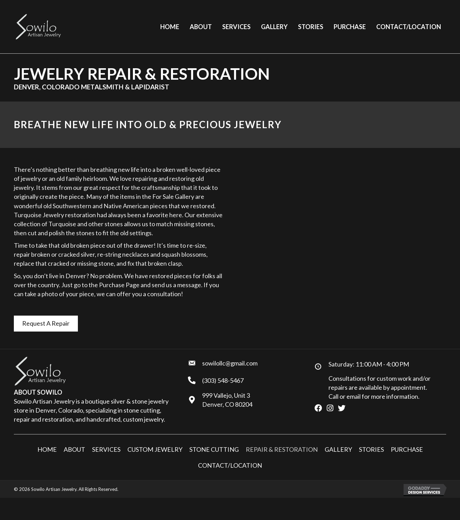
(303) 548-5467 (223, 380)
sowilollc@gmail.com (230, 363)
